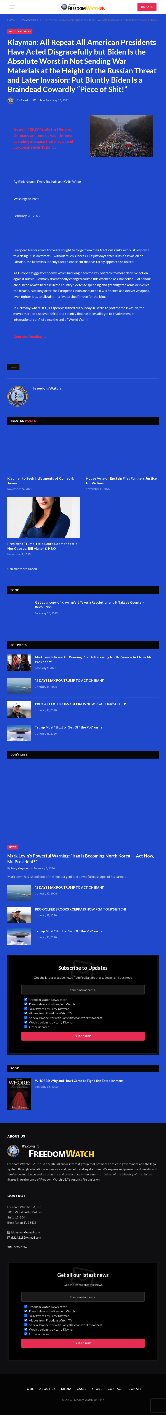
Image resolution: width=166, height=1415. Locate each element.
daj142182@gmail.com (26, 1237)
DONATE (147, 6)
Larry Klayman (20, 868)
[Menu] (12, 7)
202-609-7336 (17, 1247)
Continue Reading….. (29, 336)
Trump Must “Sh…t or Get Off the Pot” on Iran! (70, 727)
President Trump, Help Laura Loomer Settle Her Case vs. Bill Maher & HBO (42, 546)
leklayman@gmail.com (25, 1232)
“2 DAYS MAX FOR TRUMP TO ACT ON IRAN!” (69, 680)
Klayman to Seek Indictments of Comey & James (40, 480)
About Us (47, 1389)
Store (97, 1389)
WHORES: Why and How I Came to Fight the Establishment (79, 1081)
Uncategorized (20, 31)
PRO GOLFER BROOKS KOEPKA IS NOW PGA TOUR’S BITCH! (80, 704)
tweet (13, 367)
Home (29, 1389)
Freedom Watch (31, 100)
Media (66, 1389)
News (12, 847)
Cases (82, 1389)
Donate (134, 1389)
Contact (115, 1389)
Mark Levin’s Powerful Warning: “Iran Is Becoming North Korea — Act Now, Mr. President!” (93, 659)
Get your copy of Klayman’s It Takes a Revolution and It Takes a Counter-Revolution (89, 604)
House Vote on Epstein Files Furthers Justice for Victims (121, 480)
